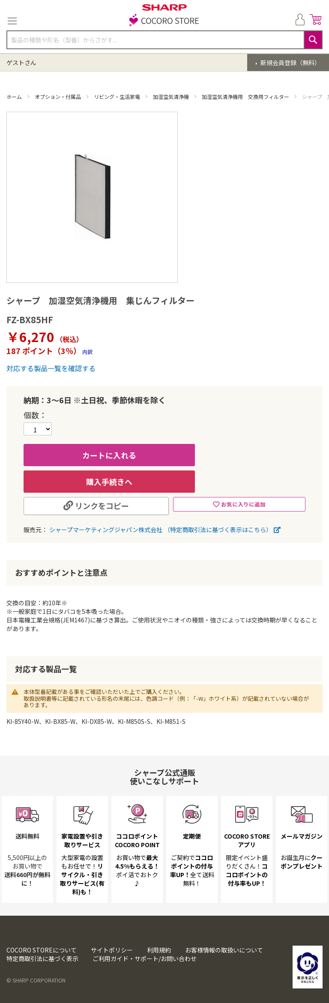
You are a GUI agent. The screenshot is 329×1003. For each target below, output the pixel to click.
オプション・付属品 (58, 96)
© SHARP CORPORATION (36, 980)
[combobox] (164, 39)
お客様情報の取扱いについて (224, 950)
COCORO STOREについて (41, 950)
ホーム (14, 96)
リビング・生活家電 (117, 96)
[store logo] (164, 21)
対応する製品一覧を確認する (51, 368)
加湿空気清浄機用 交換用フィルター (246, 96)
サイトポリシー (112, 950)
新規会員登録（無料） (289, 62)
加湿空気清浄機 (171, 96)
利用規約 (159, 950)
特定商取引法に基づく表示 (42, 958)
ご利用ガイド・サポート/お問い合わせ (145, 958)
